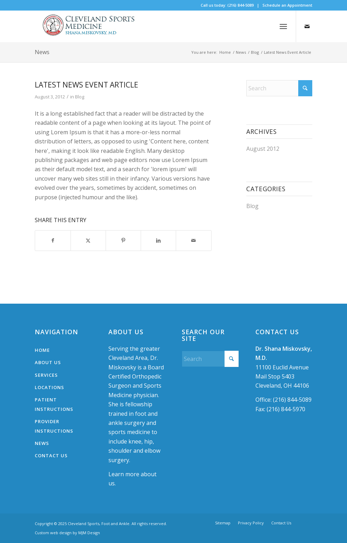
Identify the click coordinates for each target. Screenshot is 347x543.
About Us (48, 362)
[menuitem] (283, 26)
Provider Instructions (54, 426)
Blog (79, 96)
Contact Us (51, 455)
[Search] (279, 88)
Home (42, 350)
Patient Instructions (54, 404)
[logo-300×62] (91, 26)
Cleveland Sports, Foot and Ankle (98, 523)
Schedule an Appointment (287, 5)
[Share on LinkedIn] (158, 240)
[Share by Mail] (193, 240)
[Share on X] (88, 240)
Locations (49, 387)
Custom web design (53, 532)
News (42, 52)
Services (46, 375)
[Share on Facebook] (52, 240)
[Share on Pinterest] (123, 240)
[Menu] (283, 26)
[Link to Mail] (307, 26)
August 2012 (262, 149)
